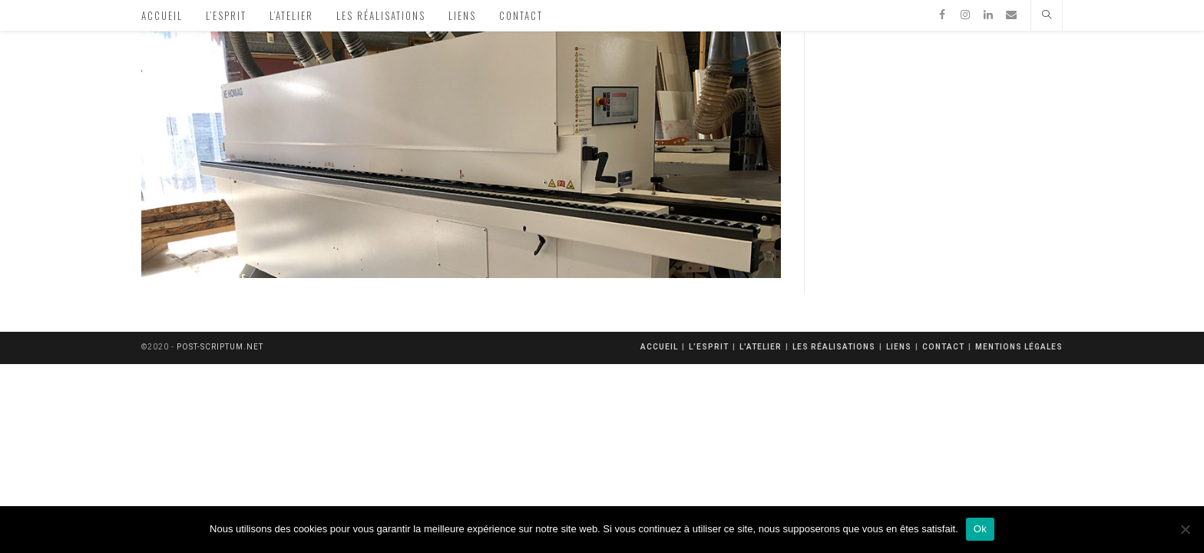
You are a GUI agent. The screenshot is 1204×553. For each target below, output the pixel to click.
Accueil (659, 347)
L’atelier (760, 347)
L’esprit (709, 347)
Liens (898, 347)
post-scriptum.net (220, 347)
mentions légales (1019, 347)
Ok (980, 529)
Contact (943, 347)
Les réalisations (833, 347)
